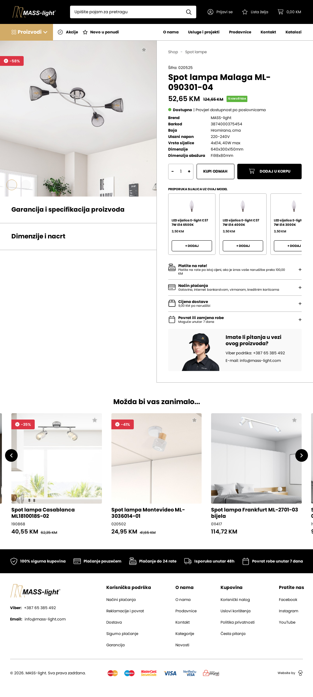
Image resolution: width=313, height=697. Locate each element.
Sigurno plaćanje (122, 634)
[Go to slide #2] (26, 185)
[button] (220, 12)
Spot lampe (196, 52)
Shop (173, 52)
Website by (290, 673)
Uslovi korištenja (236, 611)
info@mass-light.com (38, 619)
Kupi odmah (216, 172)
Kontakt (268, 32)
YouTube (287, 622)
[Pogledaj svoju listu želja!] (256, 12)
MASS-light (221, 118)
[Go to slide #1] (12, 185)
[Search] (126, 12)
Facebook (288, 600)
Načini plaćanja (121, 600)
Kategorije (184, 634)
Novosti (182, 645)
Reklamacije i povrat (125, 611)
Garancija (115, 645)
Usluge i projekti (204, 32)
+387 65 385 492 (33, 608)
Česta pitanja (233, 634)
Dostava (114, 622)
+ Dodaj (192, 246)
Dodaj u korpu (269, 171)
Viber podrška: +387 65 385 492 (255, 353)
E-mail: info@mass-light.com (253, 361)
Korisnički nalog (235, 600)
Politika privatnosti (238, 622)
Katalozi (294, 32)
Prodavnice (240, 32)
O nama (171, 32)
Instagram (288, 611)
